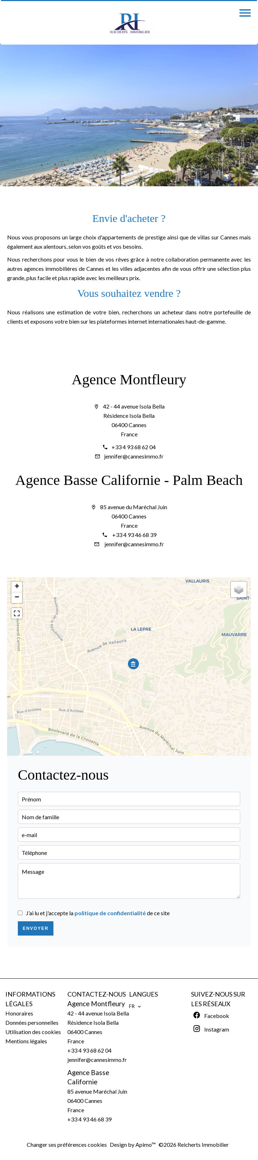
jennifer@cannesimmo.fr (134, 456)
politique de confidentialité (110, 913)
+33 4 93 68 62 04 (134, 447)
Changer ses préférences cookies (67, 1144)
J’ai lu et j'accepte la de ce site (98, 913)
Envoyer (36, 928)
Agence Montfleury (129, 379)
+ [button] (17, 587)
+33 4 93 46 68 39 (133, 534)
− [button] (17, 597)
